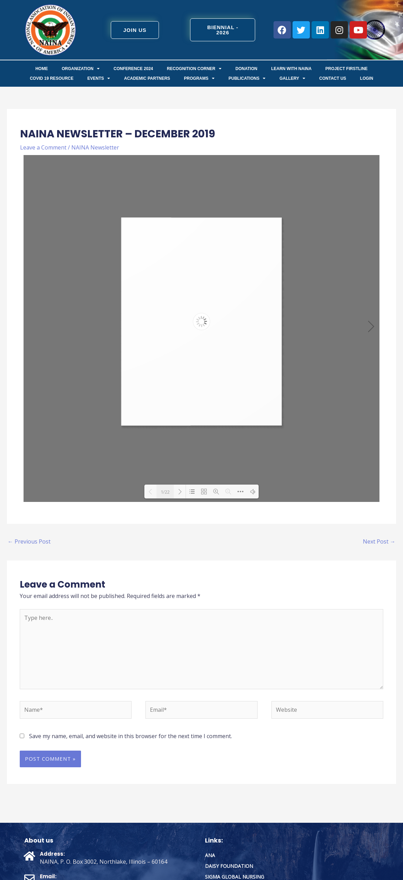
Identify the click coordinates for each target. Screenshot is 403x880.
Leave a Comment (43, 147)
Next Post (379, 541)
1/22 (165, 492)
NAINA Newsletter (95, 147)
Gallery (292, 78)
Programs (199, 78)
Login (366, 78)
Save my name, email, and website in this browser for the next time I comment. (130, 736)
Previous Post (29, 541)
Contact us (332, 78)
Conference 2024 (133, 68)
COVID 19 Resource (51, 78)
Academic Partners (147, 78)
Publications (247, 78)
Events (98, 78)
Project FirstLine (346, 68)
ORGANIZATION (81, 69)
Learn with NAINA (291, 68)
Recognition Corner (194, 69)
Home (41, 68)
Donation (246, 68)
